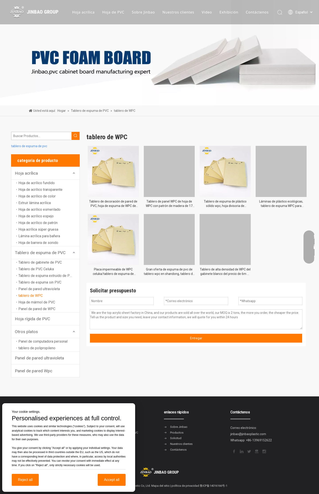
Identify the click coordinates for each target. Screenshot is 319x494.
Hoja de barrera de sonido (38, 243)
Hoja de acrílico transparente (40, 189)
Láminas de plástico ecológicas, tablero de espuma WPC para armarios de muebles (281, 204)
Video (207, 12)
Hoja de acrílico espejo (36, 216)
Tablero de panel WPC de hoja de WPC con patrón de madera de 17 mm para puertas (169, 204)
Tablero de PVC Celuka (36, 269)
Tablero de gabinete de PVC (40, 262)
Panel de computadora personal (43, 341)
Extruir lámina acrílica (34, 203)
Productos (176, 432)
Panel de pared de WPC (36, 309)
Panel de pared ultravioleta (39, 289)
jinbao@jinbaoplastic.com (248, 434)
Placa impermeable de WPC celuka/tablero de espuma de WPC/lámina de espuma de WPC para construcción (113, 272)
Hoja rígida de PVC (32, 318)
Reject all (25, 480)
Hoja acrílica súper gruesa (38, 229)
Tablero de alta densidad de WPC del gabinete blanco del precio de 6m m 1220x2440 (225, 272)
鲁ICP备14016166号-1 (213, 485)
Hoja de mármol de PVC (36, 302)
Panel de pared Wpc (33, 370)
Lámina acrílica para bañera (39, 236)
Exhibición (229, 12)
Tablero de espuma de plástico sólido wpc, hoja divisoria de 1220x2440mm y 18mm (225, 204)
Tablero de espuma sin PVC (39, 282)
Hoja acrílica (83, 12)
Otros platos (26, 331)
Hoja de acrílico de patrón (38, 223)
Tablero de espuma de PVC (40, 252)
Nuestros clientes (178, 12)
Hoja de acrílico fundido (36, 183)
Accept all (111, 480)
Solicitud (175, 438)
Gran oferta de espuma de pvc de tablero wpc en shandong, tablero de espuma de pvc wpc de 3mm (169, 272)
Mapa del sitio (160, 485)
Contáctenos (257, 12)
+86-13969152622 (259, 440)
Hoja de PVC (113, 12)
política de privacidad (185, 485)
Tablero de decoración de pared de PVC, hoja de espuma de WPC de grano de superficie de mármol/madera (113, 204)
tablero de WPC (30, 295)
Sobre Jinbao (143, 12)
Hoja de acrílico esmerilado (39, 209)
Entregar (196, 338)
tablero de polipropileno (36, 348)
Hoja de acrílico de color (37, 196)
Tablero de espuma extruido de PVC (46, 276)
